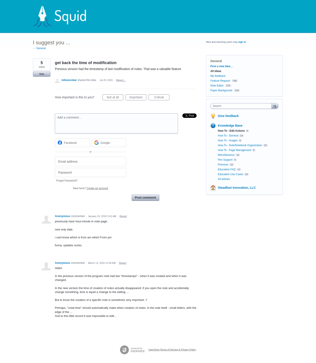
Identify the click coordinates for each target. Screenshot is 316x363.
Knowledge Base (230, 125)
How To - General (228, 135)
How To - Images (228, 140)
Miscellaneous (226, 154)
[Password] (90, 172)
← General (39, 48)
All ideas (215, 71)
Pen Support (225, 159)
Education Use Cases (230, 174)
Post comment (145, 197)
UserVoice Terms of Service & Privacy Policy (172, 349)
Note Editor (217, 85)
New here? (90, 188)
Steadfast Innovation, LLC (237, 187)
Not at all (115, 97)
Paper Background (221, 90)
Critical (161, 97)
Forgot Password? (66, 180)
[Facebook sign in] (72, 142)
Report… (121, 80)
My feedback (217, 75)
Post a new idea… (221, 66)
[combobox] (242, 106)
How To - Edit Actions (231, 130)
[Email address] (90, 161)
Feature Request (220, 80)
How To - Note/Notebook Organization (240, 145)
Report (123, 216)
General (216, 61)
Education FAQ (227, 169)
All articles (224, 179)
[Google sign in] (109, 142)
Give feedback (228, 116)
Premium (223, 164)
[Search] (274, 106)
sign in (242, 42)
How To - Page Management (234, 150)
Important (137, 97)
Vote (41, 74)
